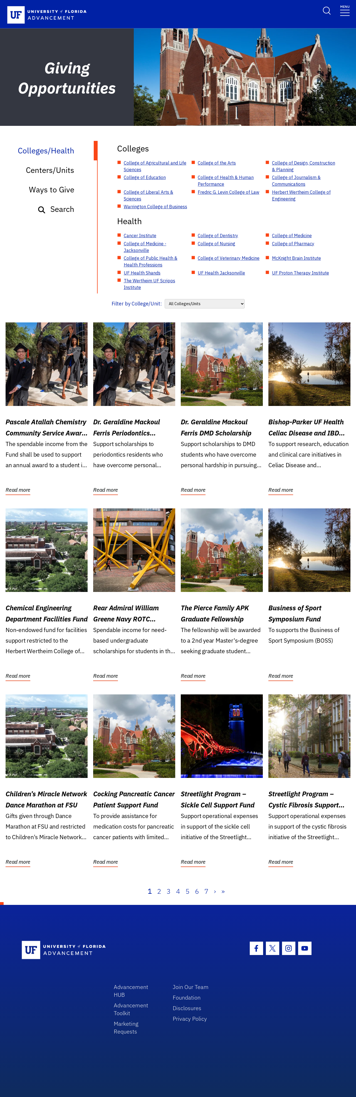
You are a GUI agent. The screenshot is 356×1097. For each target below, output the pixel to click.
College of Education (145, 177)
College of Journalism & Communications (296, 181)
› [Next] (215, 891)
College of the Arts (217, 163)
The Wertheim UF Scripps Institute (149, 284)
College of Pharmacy (293, 243)
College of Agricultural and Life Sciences (155, 166)
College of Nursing (216, 243)
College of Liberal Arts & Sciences (148, 195)
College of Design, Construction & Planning (303, 166)
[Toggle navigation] (345, 10)
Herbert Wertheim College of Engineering (301, 195)
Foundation (187, 997)
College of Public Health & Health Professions (150, 261)
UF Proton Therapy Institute (300, 273)
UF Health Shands (142, 273)
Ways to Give (51, 189)
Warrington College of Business (155, 206)
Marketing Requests (126, 1027)
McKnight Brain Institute (296, 258)
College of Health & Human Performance (226, 181)
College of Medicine (292, 235)
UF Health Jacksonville (221, 273)
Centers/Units (50, 170)
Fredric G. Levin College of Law (228, 192)
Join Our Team (191, 987)
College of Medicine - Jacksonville (145, 247)
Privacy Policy (190, 1018)
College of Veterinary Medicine (228, 258)
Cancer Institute (140, 235)
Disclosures (187, 1008)
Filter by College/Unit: (137, 303)
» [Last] (223, 891)
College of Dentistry (218, 235)
